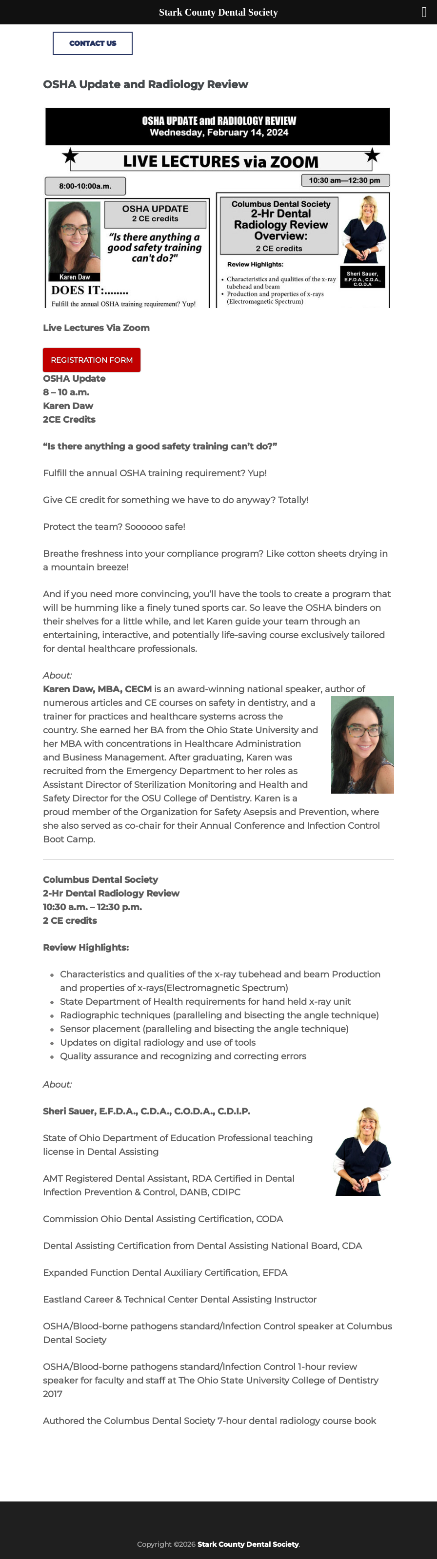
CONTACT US (92, 43)
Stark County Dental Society (248, 1544)
